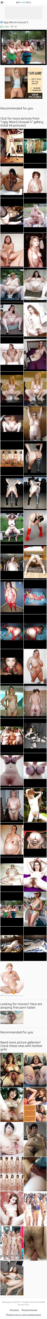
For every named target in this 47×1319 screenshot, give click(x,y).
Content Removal (29, 1310)
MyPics (23, 2)
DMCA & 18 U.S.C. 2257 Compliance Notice (23, 1314)
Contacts (14, 1310)
